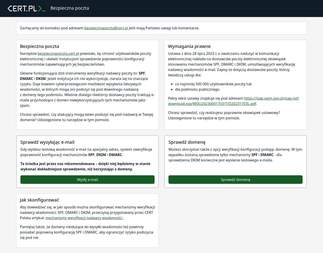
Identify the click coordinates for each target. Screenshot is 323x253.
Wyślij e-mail (87, 179)
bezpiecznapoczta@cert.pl (106, 28)
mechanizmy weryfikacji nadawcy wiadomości (84, 217)
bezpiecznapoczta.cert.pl (58, 53)
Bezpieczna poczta (46, 8)
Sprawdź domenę (235, 179)
